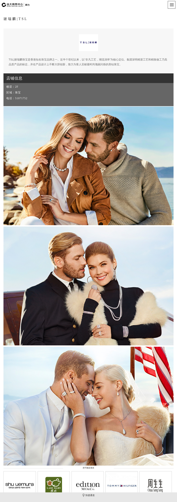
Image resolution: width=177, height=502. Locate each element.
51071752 (21, 98)
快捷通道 (88, 495)
